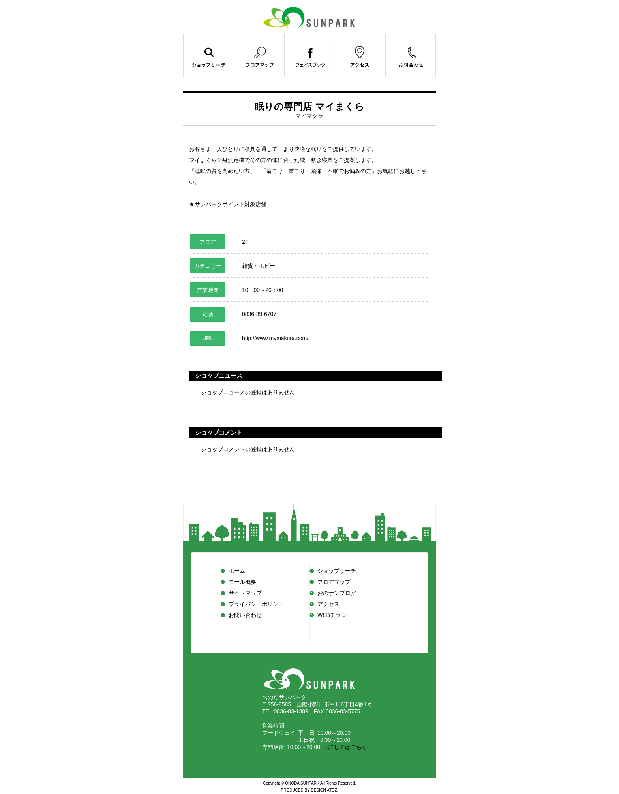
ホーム (237, 571)
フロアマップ (334, 582)
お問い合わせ (245, 615)
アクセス (328, 604)
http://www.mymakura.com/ (276, 338)
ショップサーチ (336, 571)
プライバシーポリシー (256, 604)
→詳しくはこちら (343, 747)
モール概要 (242, 582)
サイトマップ (245, 593)
